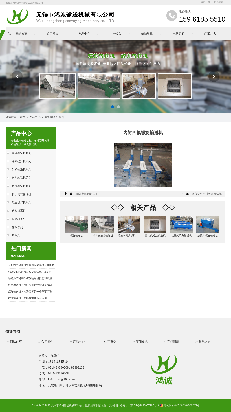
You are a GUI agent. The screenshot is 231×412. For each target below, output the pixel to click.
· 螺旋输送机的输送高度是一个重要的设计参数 (31, 291)
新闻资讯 (147, 33)
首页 (22, 117)
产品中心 (84, 33)
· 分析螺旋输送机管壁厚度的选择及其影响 (30, 265)
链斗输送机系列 (21, 177)
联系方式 (218, 2)
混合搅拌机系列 (21, 202)
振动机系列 (19, 218)
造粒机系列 (19, 210)
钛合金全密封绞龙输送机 (207, 193)
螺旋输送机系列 (54, 117)
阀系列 (16, 235)
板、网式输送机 (21, 194)
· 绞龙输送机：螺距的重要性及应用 (27, 298)
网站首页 (21, 33)
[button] (17, 76)
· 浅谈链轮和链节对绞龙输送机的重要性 (29, 271)
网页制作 (101, 405)
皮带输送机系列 (21, 185)
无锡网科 (114, 405)
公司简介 (52, 33)
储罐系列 (17, 227)
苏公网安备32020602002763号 (179, 405)
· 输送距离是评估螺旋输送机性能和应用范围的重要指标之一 (31, 278)
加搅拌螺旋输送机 (86, 193)
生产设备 (115, 33)
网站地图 (205, 2)
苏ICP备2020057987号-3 (144, 405)
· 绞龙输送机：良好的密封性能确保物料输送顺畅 (31, 285)
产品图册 (178, 33)
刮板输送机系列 (21, 169)
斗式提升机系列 (21, 161)
